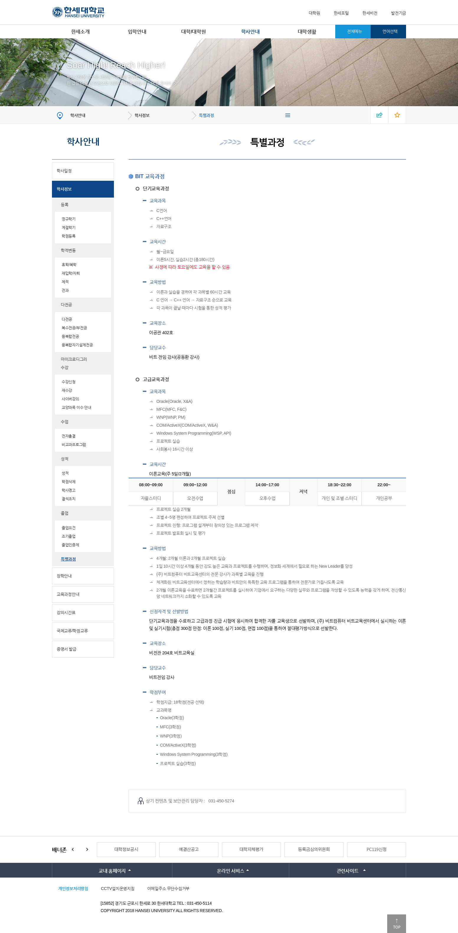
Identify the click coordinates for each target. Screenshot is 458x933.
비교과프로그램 (74, 444)
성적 (64, 458)
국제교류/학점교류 (72, 630)
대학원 (314, 13)
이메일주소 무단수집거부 (168, 888)
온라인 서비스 (230, 870)
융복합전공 (70, 336)
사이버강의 (70, 399)
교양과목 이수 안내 (76, 407)
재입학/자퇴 (71, 273)
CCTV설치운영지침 (117, 888)
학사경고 (69, 490)
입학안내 (137, 32)
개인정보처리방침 (73, 888)
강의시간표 (66, 612)
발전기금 (398, 13)
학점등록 (69, 236)
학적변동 (68, 250)
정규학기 (69, 219)
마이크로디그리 (74, 359)
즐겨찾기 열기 (397, 115)
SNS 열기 (379, 115)
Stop (80, 849)
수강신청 (69, 382)
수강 (64, 367)
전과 (65, 290)
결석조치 (69, 499)
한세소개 (80, 32)
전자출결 (69, 436)
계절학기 (69, 227)
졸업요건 (69, 527)
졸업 (64, 513)
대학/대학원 (193, 32)
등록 (64, 204)
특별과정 (206, 115)
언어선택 (390, 31)
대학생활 (307, 32)
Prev (72, 849)
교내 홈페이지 (112, 870)
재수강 (67, 390)
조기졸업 (69, 536)
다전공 (66, 304)
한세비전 (369, 13)
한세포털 (341, 13)
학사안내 (250, 32)
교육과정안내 (68, 594)
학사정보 (142, 115)
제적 (65, 282)
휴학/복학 (69, 264)
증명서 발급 (66, 649)
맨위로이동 (396, 923)
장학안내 (64, 576)
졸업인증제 (70, 545)
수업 (64, 421)
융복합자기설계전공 (77, 345)
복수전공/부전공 (74, 328)
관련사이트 (348, 870)
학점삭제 (69, 481)
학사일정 (64, 170)
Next (87, 849)
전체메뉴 (354, 31)
